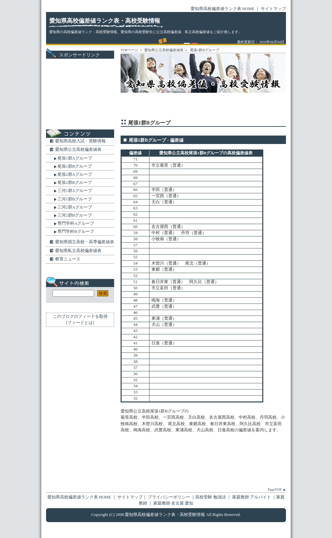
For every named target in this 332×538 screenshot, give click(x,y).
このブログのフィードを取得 (80, 316)
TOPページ (129, 50)
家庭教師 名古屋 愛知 (173, 503)
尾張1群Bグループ (204, 50)
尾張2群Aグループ (74, 174)
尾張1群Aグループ (74, 158)
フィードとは (80, 322)
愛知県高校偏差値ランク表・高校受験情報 (104, 21)
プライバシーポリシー (169, 497)
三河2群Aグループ (74, 207)
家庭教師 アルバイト (252, 497)
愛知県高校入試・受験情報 (80, 140)
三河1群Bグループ (74, 199)
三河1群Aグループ (74, 190)
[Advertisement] (196, 106)
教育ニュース (67, 259)
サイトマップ (273, 8)
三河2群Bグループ (74, 215)
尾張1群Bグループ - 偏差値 (156, 140)
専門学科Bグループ (75, 231)
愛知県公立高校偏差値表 (164, 50)
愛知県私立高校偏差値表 (78, 250)
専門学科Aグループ (75, 223)
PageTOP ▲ (277, 489)
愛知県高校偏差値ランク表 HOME (223, 8)
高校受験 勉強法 (211, 497)
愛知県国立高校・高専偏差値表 (84, 241)
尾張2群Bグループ (74, 182)
